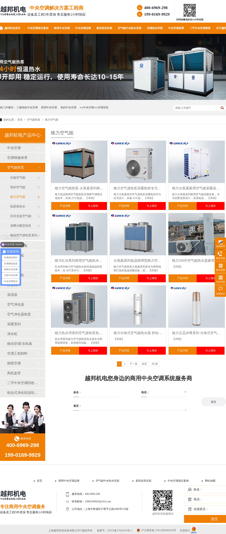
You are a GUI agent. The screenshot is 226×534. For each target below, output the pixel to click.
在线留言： (201, 509)
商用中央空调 (62, 28)
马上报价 (93, 205)
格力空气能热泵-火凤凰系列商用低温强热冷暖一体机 (79, 188)
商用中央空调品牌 (68, 480)
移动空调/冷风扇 (19, 344)
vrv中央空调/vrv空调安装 (94, 107)
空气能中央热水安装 (129, 28)
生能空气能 (17, 177)
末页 (144, 364)
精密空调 (14, 363)
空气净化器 (15, 304)
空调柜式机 (15, 275)
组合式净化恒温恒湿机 (22, 393)
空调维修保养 (17, 158)
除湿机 (12, 285)
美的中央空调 (68, 107)
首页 (20, 119)
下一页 (133, 364)
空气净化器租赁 (19, 314)
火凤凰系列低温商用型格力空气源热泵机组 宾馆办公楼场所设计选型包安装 (138, 260)
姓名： (198, 489)
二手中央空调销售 (200, 28)
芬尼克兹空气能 (20, 216)
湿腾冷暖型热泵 (20, 225)
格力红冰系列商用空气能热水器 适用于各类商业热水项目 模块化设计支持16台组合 (79, 260)
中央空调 (14, 148)
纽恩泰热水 (17, 206)
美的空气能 (17, 187)
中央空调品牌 (83, 28)
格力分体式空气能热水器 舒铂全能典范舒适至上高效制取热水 (138, 333)
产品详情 (65, 205)
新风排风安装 (104, 28)
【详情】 (90, 198)
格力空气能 (51, 119)
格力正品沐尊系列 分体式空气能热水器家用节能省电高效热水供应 (196, 333)
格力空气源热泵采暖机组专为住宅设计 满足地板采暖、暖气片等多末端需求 (138, 188)
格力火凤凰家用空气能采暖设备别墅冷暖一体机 (196, 188)
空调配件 (14, 265)
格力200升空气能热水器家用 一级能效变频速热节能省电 (196, 260)
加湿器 (12, 295)
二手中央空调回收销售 (22, 383)
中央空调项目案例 (37, 28)
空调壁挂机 (15, 255)
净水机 (12, 334)
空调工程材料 (17, 353)
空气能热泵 (34, 119)
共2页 (155, 364)
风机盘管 (14, 373)
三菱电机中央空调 (27, 107)
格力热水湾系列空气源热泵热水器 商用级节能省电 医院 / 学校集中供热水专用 (79, 333)
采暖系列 (14, 324)
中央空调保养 (176, 28)
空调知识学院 (155, 28)
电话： (198, 499)
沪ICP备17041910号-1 (119, 530)
